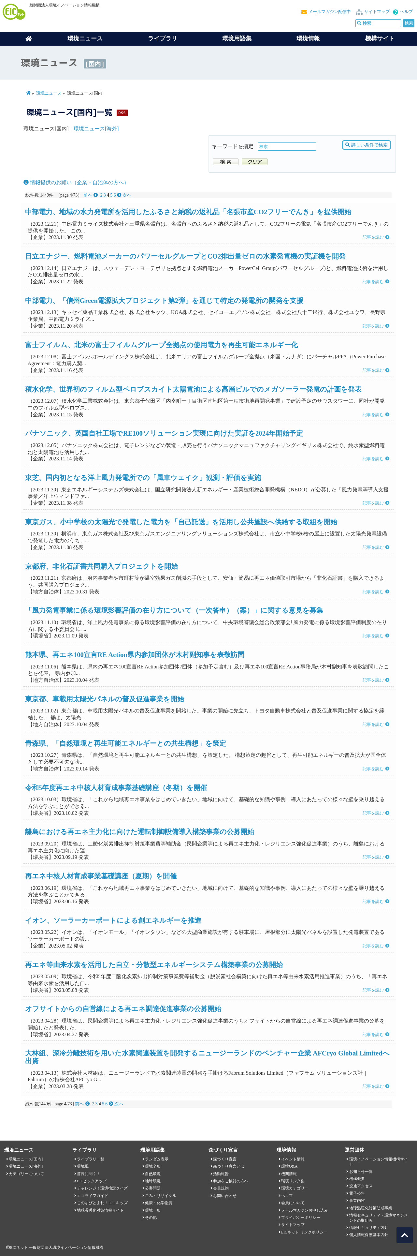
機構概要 (357, 1178)
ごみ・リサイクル (160, 1195)
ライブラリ (162, 38)
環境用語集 (237, 38)
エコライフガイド (92, 1195)
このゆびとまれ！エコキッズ (102, 1203)
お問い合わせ (225, 1195)
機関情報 (289, 1174)
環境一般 (153, 1210)
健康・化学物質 (158, 1203)
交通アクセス (361, 1186)
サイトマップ (377, 11)
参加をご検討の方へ (230, 1181)
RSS (121, 112)
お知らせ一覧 (361, 1171)
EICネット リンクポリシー (304, 1232)
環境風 (83, 1166)
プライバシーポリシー (300, 1217)
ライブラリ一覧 (90, 1159)
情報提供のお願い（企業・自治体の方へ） (76, 182)
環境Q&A (289, 1166)
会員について (293, 1203)
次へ (124, 195)
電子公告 (357, 1193)
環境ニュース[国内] (26, 1159)
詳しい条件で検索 (366, 144)
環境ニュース (49, 93)
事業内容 (357, 1200)
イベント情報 (293, 1159)
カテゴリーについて (26, 1174)
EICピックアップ (92, 1181)
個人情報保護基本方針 (368, 1235)
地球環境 (153, 1181)
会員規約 (221, 1188)
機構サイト (380, 38)
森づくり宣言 (225, 1159)
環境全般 (153, 1166)
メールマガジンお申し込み (304, 1210)
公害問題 (153, 1188)
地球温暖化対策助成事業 (370, 1208)
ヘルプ (406, 11)
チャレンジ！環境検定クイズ (102, 1188)
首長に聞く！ (88, 1174)
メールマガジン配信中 (330, 11)
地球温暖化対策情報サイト (100, 1210)
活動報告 (221, 1174)
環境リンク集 (293, 1181)
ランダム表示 (156, 1159)
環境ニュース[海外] (96, 128)
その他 (151, 1217)
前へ (91, 195)
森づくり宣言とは (228, 1166)
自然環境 (153, 1174)
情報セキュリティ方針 (368, 1227)
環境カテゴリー (295, 1188)
